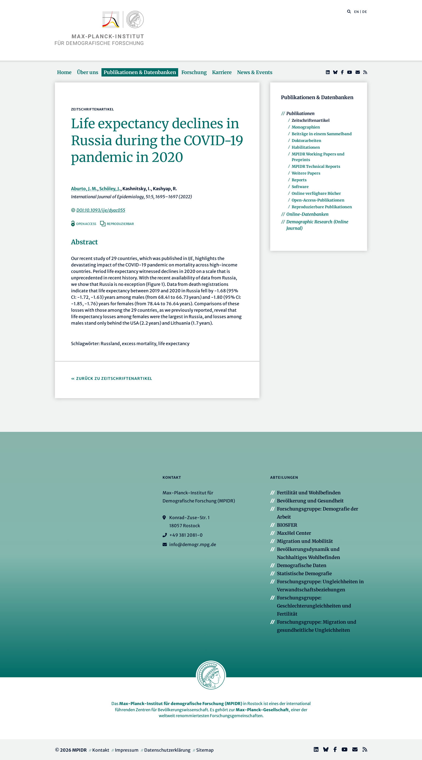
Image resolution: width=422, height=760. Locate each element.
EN (356, 12)
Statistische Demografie (304, 574)
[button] (349, 11)
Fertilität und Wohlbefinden (309, 493)
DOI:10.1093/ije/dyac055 (100, 210)
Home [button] (64, 72)
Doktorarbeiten (306, 140)
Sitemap (205, 750)
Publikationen (300, 113)
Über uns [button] (87, 72)
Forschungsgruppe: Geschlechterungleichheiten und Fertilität (314, 606)
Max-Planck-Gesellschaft (262, 709)
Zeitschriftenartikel (311, 120)
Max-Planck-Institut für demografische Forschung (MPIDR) (180, 703)
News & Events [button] (254, 72)
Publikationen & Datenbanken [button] (140, 72)
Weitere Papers (306, 173)
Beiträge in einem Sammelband (322, 133)
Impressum (127, 750)
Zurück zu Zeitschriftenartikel (114, 378)
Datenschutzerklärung (167, 750)
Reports (299, 180)
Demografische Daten (301, 565)
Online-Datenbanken (307, 214)
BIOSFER (287, 525)
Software (300, 186)
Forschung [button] (194, 72)
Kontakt (100, 750)
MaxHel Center (294, 533)
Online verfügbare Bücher (316, 193)
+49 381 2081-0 (186, 535)
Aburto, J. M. (84, 188)
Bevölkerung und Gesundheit (310, 501)
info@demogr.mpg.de (192, 544)
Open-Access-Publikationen (318, 200)
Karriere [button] (222, 72)
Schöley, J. (109, 188)
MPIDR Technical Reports (316, 166)
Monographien (306, 127)
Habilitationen (306, 147)
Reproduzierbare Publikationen (322, 206)
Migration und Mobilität (305, 541)
